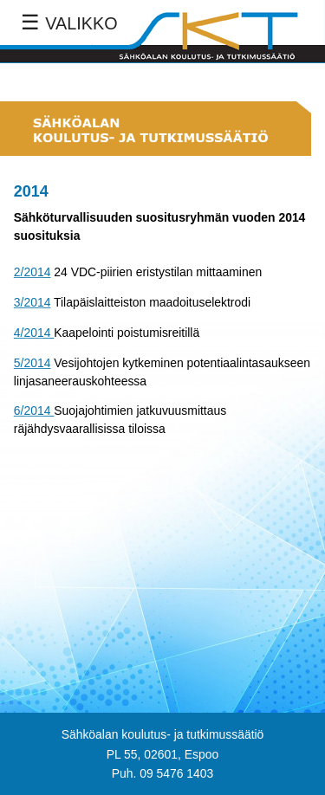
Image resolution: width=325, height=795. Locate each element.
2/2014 (32, 272)
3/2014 (32, 302)
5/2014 (32, 363)
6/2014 (34, 410)
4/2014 (34, 332)
